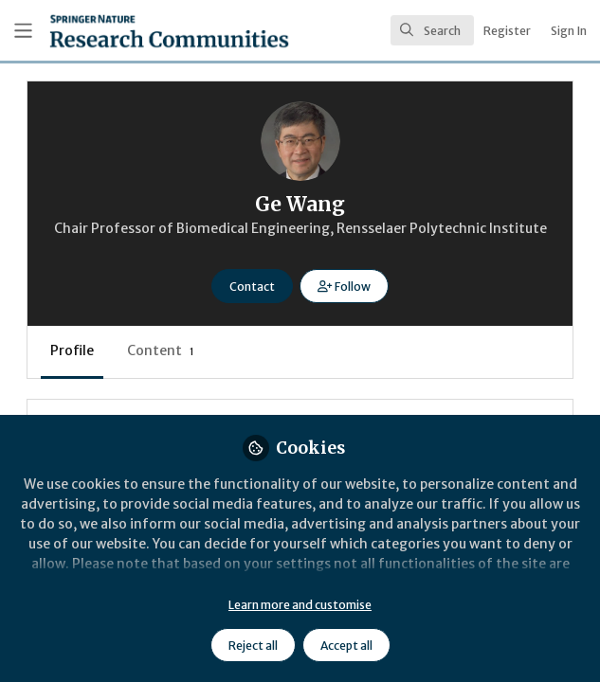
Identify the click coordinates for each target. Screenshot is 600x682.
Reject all (253, 645)
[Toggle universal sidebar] (23, 31)
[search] (432, 30)
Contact (252, 286)
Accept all (346, 645)
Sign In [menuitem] (569, 31)
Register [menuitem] (507, 31)
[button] (344, 286)
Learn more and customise (300, 605)
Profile (72, 350)
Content (160, 350)
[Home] (122, 31)
